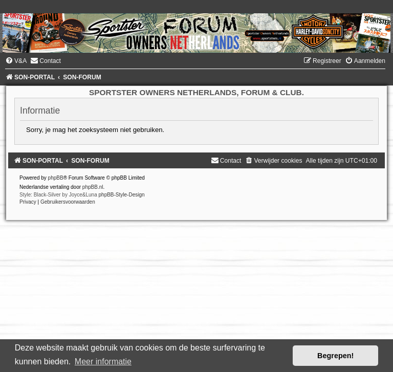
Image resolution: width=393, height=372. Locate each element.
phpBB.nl (92, 187)
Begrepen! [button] (335, 356)
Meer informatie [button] (103, 361)
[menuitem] (16, 60)
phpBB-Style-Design (122, 195)
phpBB (55, 178)
